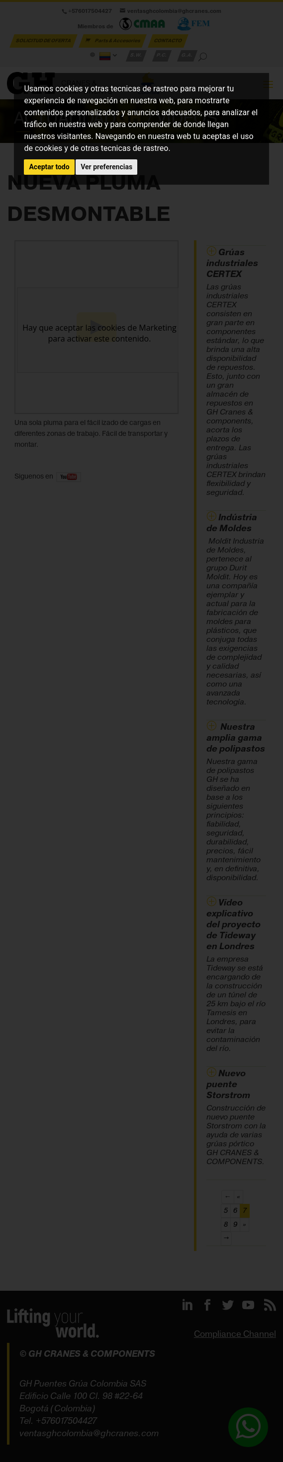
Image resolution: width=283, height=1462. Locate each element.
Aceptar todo (49, 167)
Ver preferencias (106, 167)
